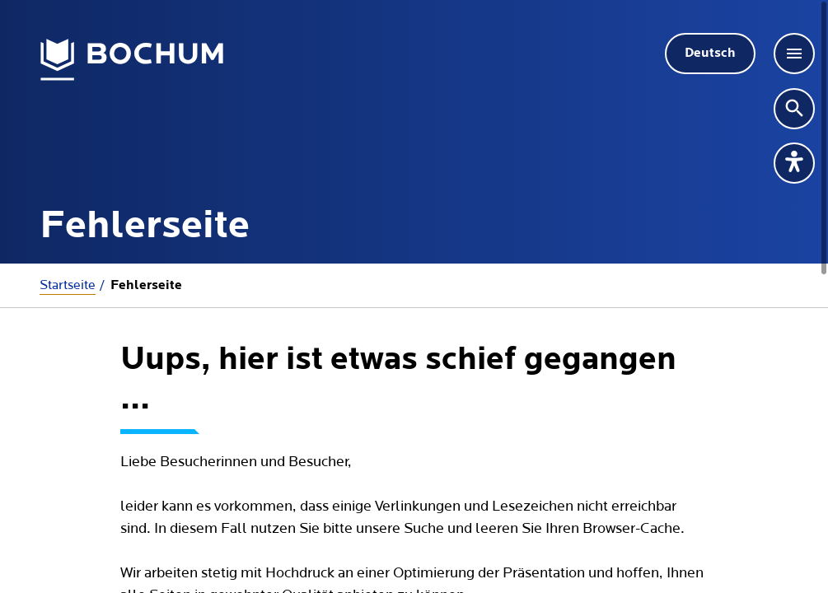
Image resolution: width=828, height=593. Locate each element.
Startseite (68, 285)
